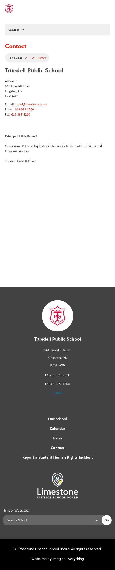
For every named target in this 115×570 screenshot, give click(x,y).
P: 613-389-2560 (57, 374)
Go (107, 520)
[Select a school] (52, 520)
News (57, 438)
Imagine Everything (68, 559)
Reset (42, 57)
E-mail (57, 392)
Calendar (57, 428)
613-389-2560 (24, 109)
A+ (27, 57)
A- (33, 57)
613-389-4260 (20, 114)
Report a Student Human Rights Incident (57, 457)
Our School (57, 419)
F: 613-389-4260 (57, 383)
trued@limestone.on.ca (31, 104)
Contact (57, 447)
